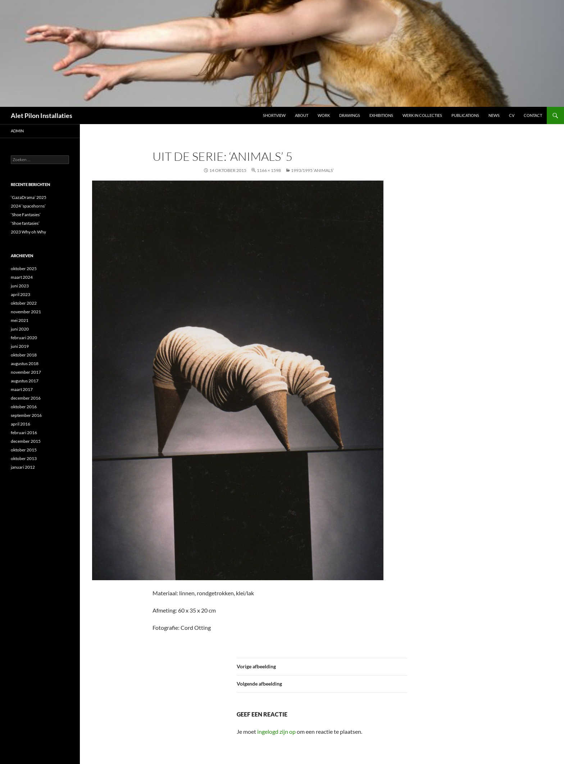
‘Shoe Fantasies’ (26, 214)
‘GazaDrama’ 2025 (28, 197)
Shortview (274, 115)
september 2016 (26, 415)
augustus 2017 (24, 380)
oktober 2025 (24, 268)
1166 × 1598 (269, 170)
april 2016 (20, 424)
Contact (533, 115)
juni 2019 (20, 346)
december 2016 (26, 398)
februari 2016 (24, 432)
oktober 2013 (24, 458)
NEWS (494, 115)
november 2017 (26, 372)
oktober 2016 (24, 406)
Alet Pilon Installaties (41, 115)
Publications (465, 115)
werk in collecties (422, 115)
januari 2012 (23, 467)
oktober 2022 (24, 303)
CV (511, 115)
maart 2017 (22, 389)
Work (324, 115)
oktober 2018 (24, 355)
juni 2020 (20, 329)
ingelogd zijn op (276, 731)
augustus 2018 (24, 363)
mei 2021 (19, 320)
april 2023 (20, 294)
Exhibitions (381, 115)
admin (17, 130)
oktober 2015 (24, 450)
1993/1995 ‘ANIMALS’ (312, 170)
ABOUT (301, 115)
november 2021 (26, 311)
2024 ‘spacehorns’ (28, 206)
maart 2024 (22, 277)
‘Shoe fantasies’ (25, 223)
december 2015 (26, 441)
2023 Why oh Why (28, 232)
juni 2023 (20, 285)
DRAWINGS (349, 115)
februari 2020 (24, 337)
